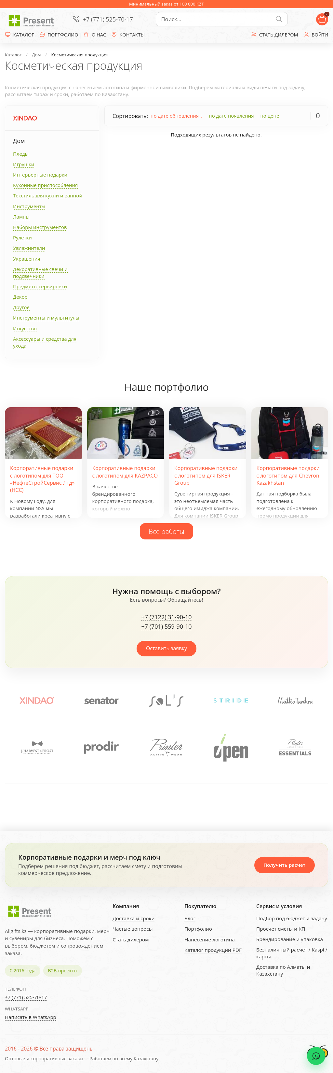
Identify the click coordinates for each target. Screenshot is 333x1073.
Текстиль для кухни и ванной (47, 195)
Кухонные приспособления (45, 185)
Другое (21, 307)
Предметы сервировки (40, 286)
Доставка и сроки (133, 918)
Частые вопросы (133, 928)
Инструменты (29, 206)
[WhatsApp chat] (316, 1056)
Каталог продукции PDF (213, 950)
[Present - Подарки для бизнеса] (32, 19)
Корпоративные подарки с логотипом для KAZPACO (125, 472)
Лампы (21, 216)
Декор (20, 296)
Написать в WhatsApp (30, 1017)
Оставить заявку (166, 648)
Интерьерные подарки (40, 174)
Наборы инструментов (40, 227)
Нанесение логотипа (209, 939)
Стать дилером (131, 939)
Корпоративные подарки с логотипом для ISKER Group (205, 475)
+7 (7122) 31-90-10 (166, 617)
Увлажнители (29, 248)
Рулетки (22, 237)
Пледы (21, 153)
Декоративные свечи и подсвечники (40, 272)
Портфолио (198, 928)
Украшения (26, 258)
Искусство (25, 328)
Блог (189, 918)
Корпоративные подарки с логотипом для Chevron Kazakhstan (288, 475)
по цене (269, 115)
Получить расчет (284, 865)
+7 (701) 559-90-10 (166, 626)
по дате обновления (176, 115)
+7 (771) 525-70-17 (108, 19)
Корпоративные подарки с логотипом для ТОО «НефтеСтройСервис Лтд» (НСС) (42, 479)
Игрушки (23, 164)
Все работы (166, 531)
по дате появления (231, 115)
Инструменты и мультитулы (46, 317)
